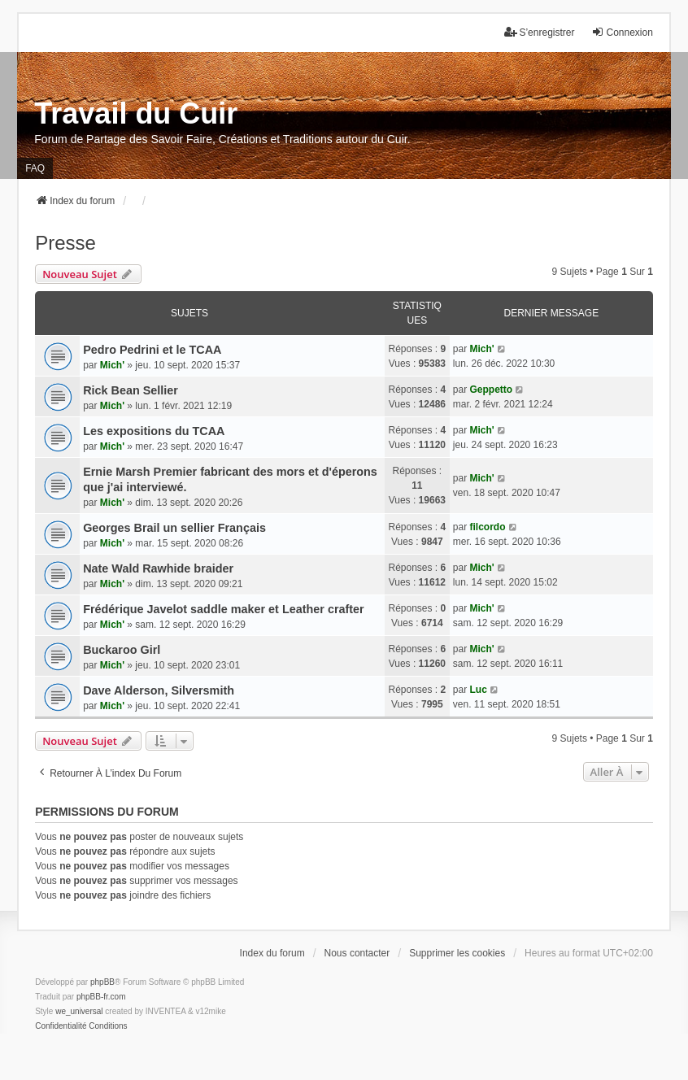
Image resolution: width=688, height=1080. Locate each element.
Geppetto (491, 389)
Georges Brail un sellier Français (174, 527)
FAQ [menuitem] (35, 168)
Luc (478, 689)
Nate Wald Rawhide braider (158, 568)
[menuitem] (60, 1026)
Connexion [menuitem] (621, 32)
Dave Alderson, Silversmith (158, 690)
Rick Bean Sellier (130, 390)
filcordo (488, 527)
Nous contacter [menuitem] (357, 953)
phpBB (102, 982)
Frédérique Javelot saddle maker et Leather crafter (223, 609)
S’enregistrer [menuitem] (539, 32)
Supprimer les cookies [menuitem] (457, 953)
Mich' (112, 365)
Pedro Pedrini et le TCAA (152, 349)
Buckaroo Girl (121, 649)
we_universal (78, 1011)
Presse (65, 243)
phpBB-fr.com (101, 996)
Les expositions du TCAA (153, 431)
